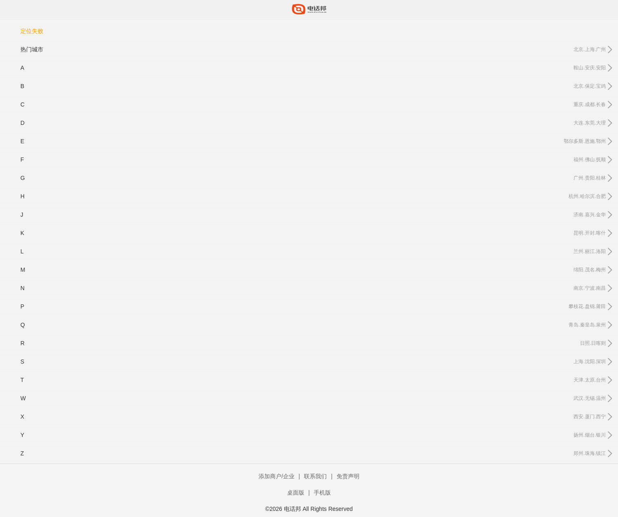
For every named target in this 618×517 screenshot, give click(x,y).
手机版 (322, 492)
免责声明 (348, 476)
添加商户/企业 (276, 476)
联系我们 (315, 476)
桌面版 (295, 492)
